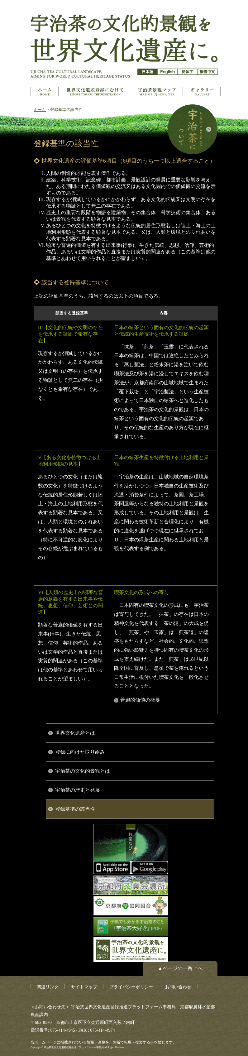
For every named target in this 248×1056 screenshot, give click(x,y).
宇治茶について (192, 129)
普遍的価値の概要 (140, 700)
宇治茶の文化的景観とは (82, 771)
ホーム (45, 91)
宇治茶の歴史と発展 (77, 790)
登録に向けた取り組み (80, 752)
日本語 (147, 72)
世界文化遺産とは (95, 91)
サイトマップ (84, 987)
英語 (167, 72)
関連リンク (48, 987)
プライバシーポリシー (131, 987)
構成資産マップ (157, 91)
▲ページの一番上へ (180, 968)
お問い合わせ (178, 987)
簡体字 (187, 72)
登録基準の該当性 (75, 809)
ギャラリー (202, 91)
